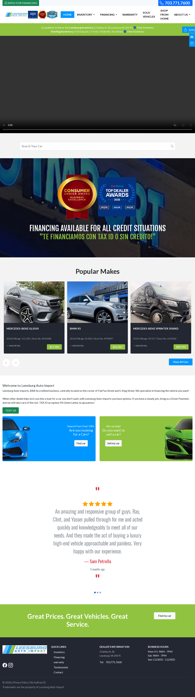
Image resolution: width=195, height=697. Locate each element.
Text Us (10, 410)
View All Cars (180, 361)
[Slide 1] (95, 592)
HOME (67, 14)
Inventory (59, 652)
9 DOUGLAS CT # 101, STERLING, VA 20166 (98, 31)
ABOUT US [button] (181, 14)
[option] (34, 317)
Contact (58, 672)
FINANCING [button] (107, 14)
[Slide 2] (97, 592)
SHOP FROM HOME (164, 14)
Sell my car (113, 443)
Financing (59, 657)
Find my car (164, 615)
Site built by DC (38, 682)
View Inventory (143, 27)
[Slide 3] (100, 592)
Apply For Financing (20, 2)
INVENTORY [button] (85, 14)
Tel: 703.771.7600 (111, 662)
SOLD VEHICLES (149, 14)
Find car (81, 443)
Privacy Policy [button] (20, 682)
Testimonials (61, 667)
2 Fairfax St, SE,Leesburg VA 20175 (113, 27)
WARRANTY (129, 14)
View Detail (13, 345)
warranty (59, 662)
